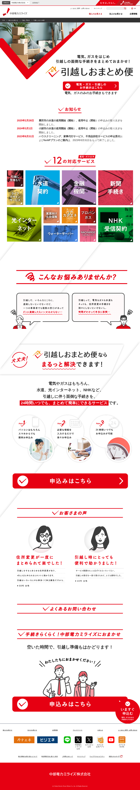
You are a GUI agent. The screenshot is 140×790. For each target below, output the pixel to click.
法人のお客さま (116, 14)
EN (133, 8)
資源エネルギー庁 (115, 756)
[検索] (125, 8)
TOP (3, 20)
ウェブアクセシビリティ (97, 756)
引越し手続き (26, 20)
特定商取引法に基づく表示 (49, 756)
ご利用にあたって (67, 756)
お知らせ (100, 730)
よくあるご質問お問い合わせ (127, 730)
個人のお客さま (95, 14)
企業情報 (133, 14)
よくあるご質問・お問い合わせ (80, 8)
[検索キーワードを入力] (116, 8)
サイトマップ (98, 8)
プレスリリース (77, 730)
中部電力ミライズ (15, 12)
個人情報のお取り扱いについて (27, 756)
